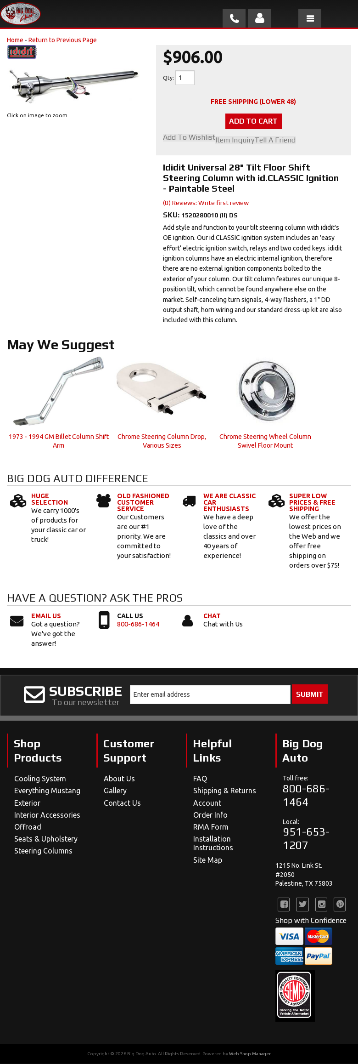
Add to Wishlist (189, 138)
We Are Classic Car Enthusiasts (229, 502)
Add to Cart (253, 121)
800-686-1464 (138, 624)
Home (15, 40)
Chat (212, 616)
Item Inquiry (234, 140)
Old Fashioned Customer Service (143, 502)
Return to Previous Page (62, 40)
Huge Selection (49, 499)
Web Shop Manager (249, 1054)
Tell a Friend (275, 140)
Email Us (46, 616)
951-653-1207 (306, 839)
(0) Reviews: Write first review (206, 203)
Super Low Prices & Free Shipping (312, 502)
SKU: (172, 215)
